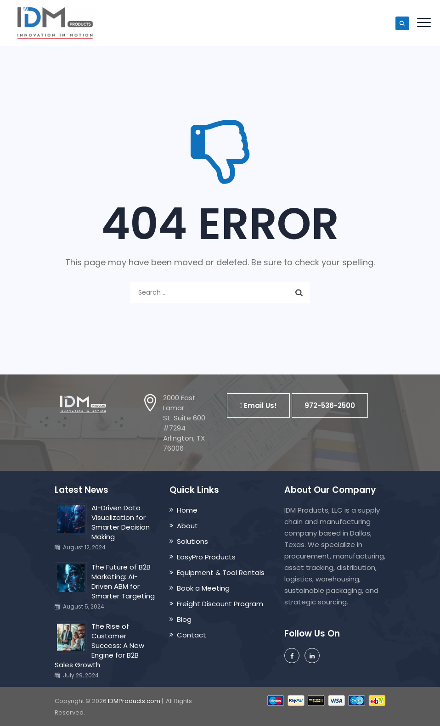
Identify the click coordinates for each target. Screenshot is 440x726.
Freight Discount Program (220, 604)
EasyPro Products (206, 557)
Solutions (192, 541)
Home (187, 510)
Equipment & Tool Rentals (221, 572)
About (187, 526)
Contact (191, 635)
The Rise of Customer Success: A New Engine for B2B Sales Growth (99, 645)
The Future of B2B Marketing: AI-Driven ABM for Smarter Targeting (123, 581)
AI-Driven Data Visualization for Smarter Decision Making (120, 522)
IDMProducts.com (134, 701)
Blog (184, 619)
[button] (258, 405)
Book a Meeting (203, 588)
